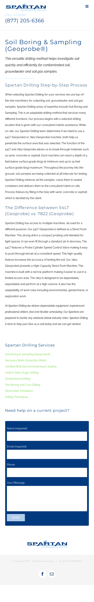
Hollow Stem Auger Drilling (22, 372)
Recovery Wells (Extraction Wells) (25, 360)
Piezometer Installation (19, 390)
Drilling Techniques (16, 397)
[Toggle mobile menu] (87, 6)
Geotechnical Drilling (17, 378)
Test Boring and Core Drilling (22, 384)
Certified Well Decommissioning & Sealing (31, 366)
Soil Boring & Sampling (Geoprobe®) (27, 354)
